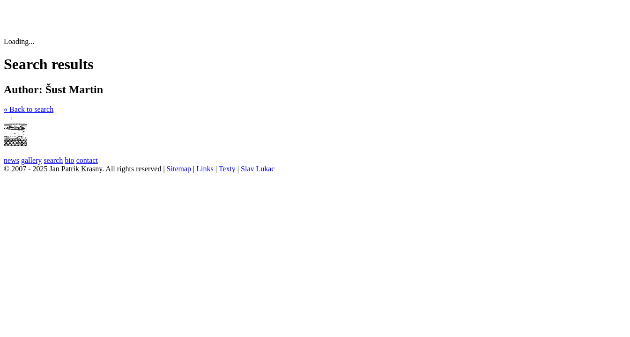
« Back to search (28, 109)
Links (204, 169)
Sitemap (179, 169)
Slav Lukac (257, 169)
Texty (227, 169)
